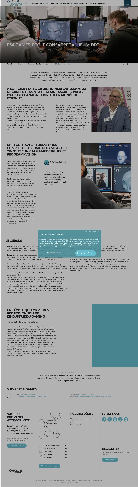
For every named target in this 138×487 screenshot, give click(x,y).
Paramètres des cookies (54, 252)
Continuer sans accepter (92, 231)
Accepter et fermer (85, 253)
